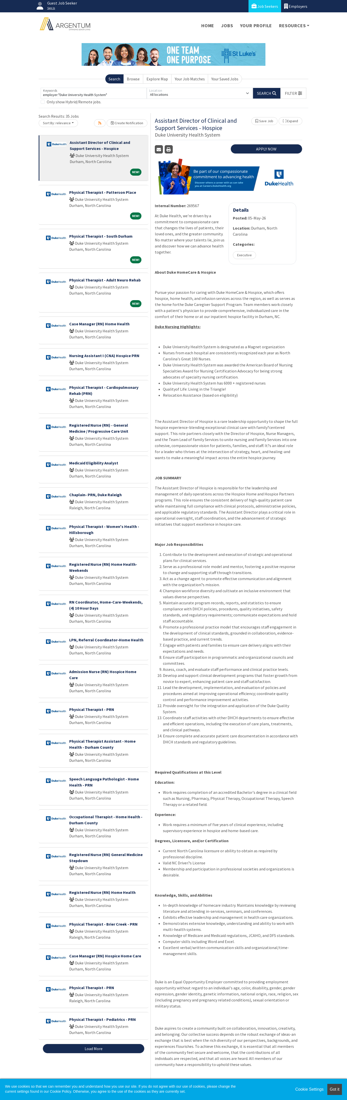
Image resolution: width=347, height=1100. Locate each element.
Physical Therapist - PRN (91, 709)
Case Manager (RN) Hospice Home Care (105, 955)
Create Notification (127, 123)
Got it (334, 1089)
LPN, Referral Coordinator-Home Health (106, 639)
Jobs (227, 25)
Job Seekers (265, 6)
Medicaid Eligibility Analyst (93, 462)
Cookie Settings (309, 1089)
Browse (133, 78)
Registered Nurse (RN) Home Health (102, 892)
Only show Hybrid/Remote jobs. (74, 101)
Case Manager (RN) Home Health (99, 323)
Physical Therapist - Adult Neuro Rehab (105, 279)
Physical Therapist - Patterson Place (102, 192)
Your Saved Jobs (224, 78)
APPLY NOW (266, 148)
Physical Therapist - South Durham (101, 236)
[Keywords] (94, 93)
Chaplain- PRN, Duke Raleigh (95, 494)
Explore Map (157, 78)
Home (207, 25)
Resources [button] (292, 25)
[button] (293, 93)
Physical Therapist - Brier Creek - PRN (103, 924)
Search (114, 78)
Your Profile (256, 25)
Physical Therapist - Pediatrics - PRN (102, 1019)
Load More (94, 1048)
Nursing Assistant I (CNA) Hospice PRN (104, 355)
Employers (295, 6)
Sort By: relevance (57, 123)
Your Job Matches (190, 78)
